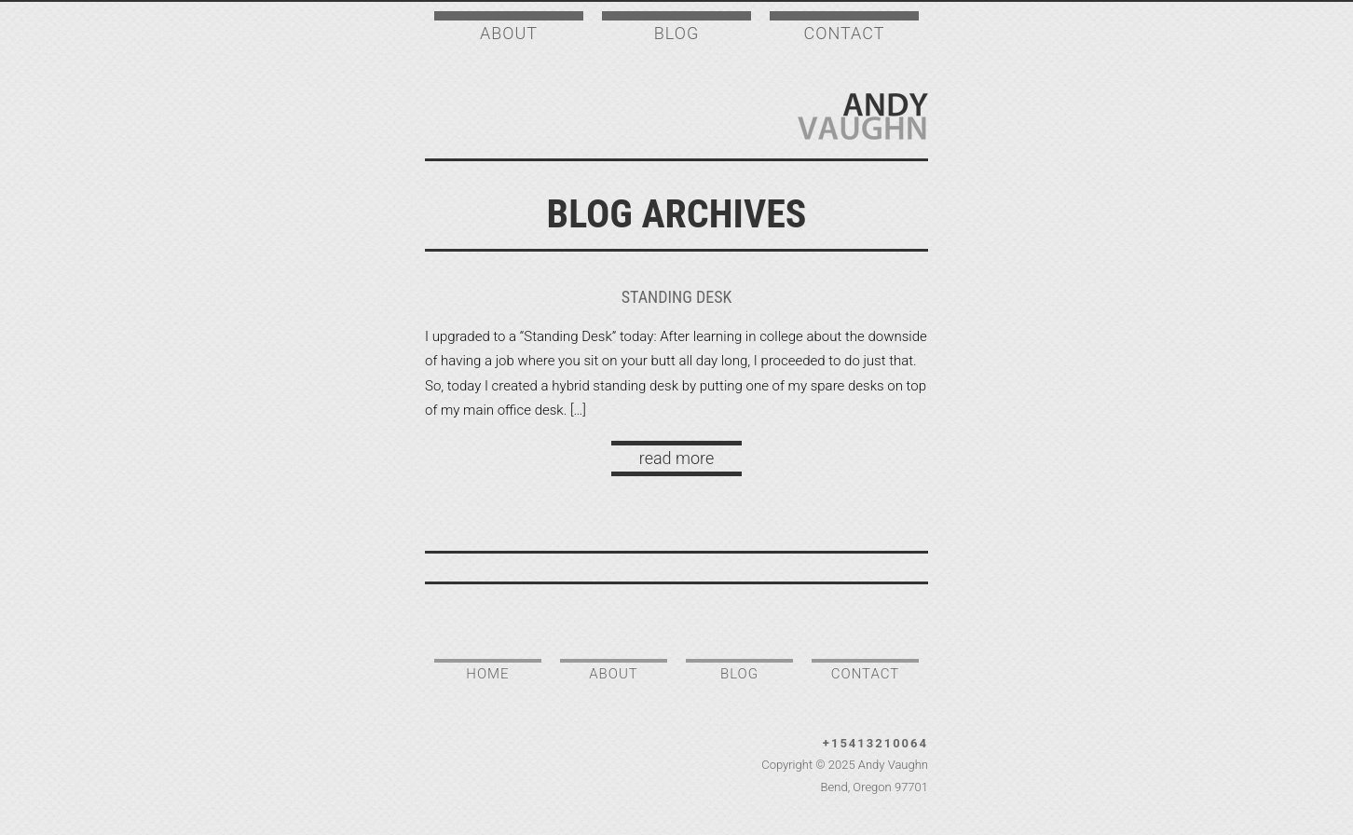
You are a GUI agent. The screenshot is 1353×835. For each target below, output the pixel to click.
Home (487, 673)
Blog (676, 33)
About (509, 33)
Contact (844, 33)
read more (676, 458)
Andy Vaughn (863, 116)
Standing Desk (677, 297)
